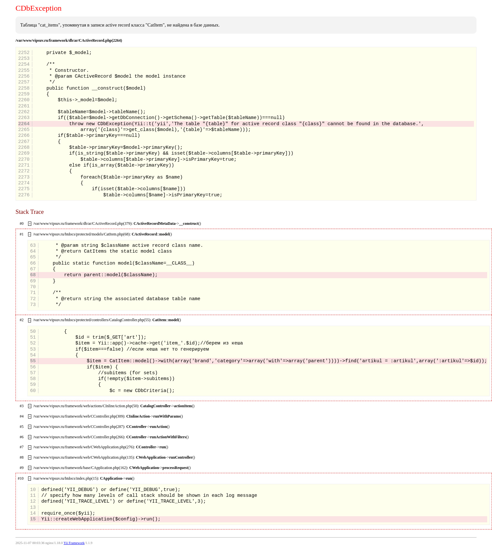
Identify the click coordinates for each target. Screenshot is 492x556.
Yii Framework (74, 543)
